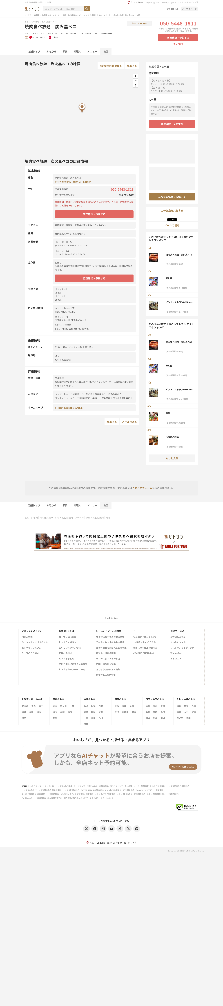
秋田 (31, 711)
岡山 (148, 717)
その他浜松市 (46, 517)
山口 (163, 717)
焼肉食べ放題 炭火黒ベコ (123, 15)
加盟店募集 (104, 786)
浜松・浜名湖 (31, 517)
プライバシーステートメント (101, 798)
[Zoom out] (135, 80)
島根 (163, 711)
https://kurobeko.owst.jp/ (69, 407)
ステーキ (32, 33)
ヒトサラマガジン (67, 642)
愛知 (101, 711)
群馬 (55, 717)
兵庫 (124, 705)
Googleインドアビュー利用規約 (149, 790)
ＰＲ (135, 630)
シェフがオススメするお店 (35, 642)
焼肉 (26, 33)
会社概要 (128, 786)
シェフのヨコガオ (30, 653)
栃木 (70, 711)
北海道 (25, 705)
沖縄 (188, 717)
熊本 (179, 711)
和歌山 (125, 711)
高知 (148, 711)
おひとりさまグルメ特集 (108, 669)
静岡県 (36, 15)
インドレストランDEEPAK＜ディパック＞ (179, 302)
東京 (55, 705)
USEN (24, 786)
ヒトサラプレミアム (31, 648)
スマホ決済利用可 (121, 398)
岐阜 (86, 711)
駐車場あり (100, 394)
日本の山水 (175, 658)
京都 (131, 705)
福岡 (179, 705)
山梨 (93, 705)
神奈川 (63, 705)
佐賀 (186, 705)
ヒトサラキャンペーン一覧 (72, 669)
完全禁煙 (106, 398)
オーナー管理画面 (141, 786)
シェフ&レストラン (32, 630)
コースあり (87, 394)
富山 (93, 717)
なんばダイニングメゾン (145, 637)
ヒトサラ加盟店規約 (71, 790)
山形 (39, 711)
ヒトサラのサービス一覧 (188, 2)
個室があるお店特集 (106, 675)
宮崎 (194, 711)
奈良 (117, 711)
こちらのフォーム (142, 488)
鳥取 (155, 711)
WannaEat (176, 653)
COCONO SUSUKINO (143, 653)
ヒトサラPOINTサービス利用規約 (131, 794)
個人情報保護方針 (54, 798)
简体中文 (157, 2)
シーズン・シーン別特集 (108, 630)
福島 (24, 717)
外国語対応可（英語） (88, 398)
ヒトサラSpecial (67, 637)
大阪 (117, 705)
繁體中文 (165, 2)
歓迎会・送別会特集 (106, 653)
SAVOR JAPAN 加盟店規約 (92, 790)
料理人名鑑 (27, 637)
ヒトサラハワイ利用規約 (105, 794)
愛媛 (163, 705)
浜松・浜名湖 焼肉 (95, 517)
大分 (186, 711)
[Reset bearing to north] (135, 85)
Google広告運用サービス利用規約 (119, 790)
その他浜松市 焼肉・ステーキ (99, 15)
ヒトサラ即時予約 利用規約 (178, 786)
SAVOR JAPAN (177, 637)
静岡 (93, 711)
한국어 (173, 2)
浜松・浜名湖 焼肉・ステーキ (73, 15)
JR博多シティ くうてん (144, 642)
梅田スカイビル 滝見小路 (145, 648)
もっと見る (172, 458)
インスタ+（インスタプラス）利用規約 (76, 794)
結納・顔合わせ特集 (106, 664)
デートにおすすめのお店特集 (110, 642)
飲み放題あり (114, 394)
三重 (86, 717)
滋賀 (134, 711)
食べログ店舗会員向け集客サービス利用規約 (40, 794)
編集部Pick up (67, 630)
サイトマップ (79, 786)
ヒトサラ (28, 15)
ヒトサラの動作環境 (64, 786)
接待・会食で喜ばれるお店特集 (111, 648)
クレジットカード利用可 (67, 394)
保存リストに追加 (139, 23)
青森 (33, 705)
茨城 (62, 711)
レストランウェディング (182, 648)
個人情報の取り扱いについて (76, 798)
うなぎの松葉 (172, 437)
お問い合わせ (92, 786)
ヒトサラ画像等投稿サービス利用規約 (162, 794)
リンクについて (116, 786)
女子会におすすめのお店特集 (110, 637)
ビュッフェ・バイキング (47, 33)
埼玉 (55, 711)
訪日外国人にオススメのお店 (73, 664)
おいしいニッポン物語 (70, 648)
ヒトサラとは (48, 786)
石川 (101, 717)
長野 (101, 705)
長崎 (194, 705)
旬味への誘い (65, 653)
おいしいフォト (178, 642)
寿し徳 (169, 278)
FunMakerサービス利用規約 (34, 798)
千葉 (72, 705)
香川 (155, 705)
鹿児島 (180, 717)
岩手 (41, 705)
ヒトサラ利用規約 (157, 786)
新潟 (86, 705)
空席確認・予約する (178, 37)
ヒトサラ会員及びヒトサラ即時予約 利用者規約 (41, 790)
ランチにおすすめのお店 (108, 658)
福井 (86, 723)
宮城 (24, 711)
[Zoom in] (135, 76)
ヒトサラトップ (34, 786)
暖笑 (168, 413)
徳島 (148, 705)
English (149, 2)
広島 (155, 717)
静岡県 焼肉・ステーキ (51, 15)
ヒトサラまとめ (66, 658)
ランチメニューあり (65, 398)
